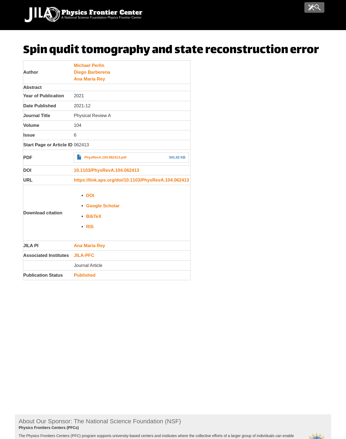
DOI (90, 195)
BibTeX (94, 216)
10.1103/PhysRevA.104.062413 (106, 170)
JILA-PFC (84, 255)
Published (84, 275)
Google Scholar (103, 205)
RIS (90, 226)
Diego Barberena (92, 72)
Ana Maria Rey (89, 79)
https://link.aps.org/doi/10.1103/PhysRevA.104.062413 (131, 180)
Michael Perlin (89, 65)
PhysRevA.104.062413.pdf (105, 157)
